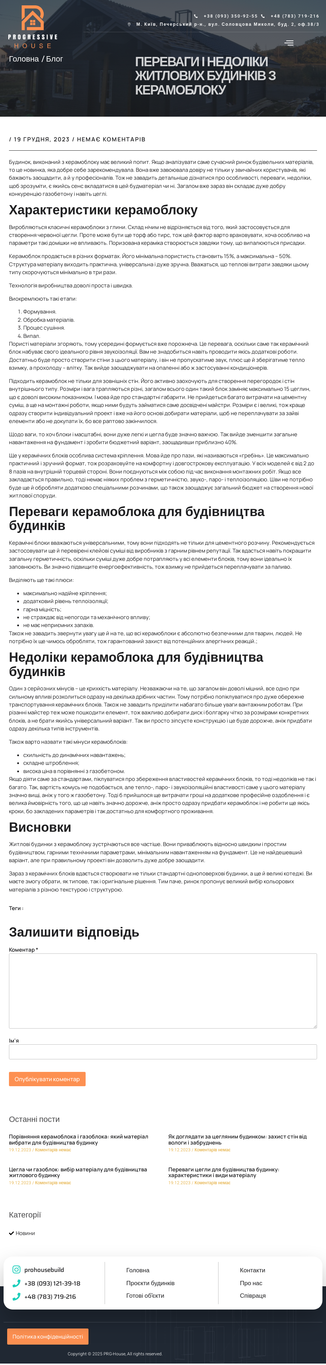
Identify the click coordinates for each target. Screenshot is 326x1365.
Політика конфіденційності (48, 1338)
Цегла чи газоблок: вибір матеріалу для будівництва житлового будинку (78, 1175)
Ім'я (14, 1042)
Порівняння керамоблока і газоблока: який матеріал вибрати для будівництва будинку (78, 1142)
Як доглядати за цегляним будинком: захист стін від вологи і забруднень (237, 1142)
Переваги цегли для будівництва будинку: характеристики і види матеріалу (223, 1175)
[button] (289, 42)
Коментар (23, 951)
